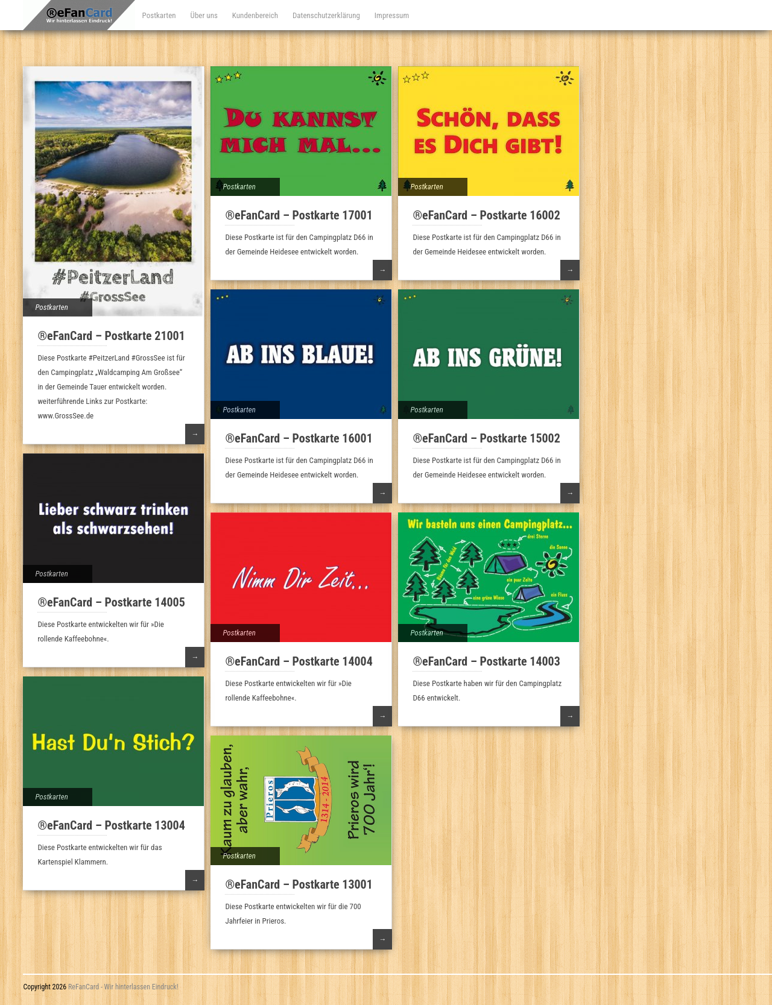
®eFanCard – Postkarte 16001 (298, 438)
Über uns (204, 15)
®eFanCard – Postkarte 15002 (486, 438)
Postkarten (159, 15)
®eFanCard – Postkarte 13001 (298, 884)
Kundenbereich (255, 15)
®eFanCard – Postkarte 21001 (111, 336)
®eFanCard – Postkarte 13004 (111, 825)
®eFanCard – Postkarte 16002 (486, 215)
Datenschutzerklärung (326, 15)
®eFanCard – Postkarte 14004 (298, 661)
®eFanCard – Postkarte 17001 (298, 215)
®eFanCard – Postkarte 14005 (111, 602)
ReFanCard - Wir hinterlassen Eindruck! (123, 987)
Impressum (392, 15)
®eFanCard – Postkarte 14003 (486, 661)
